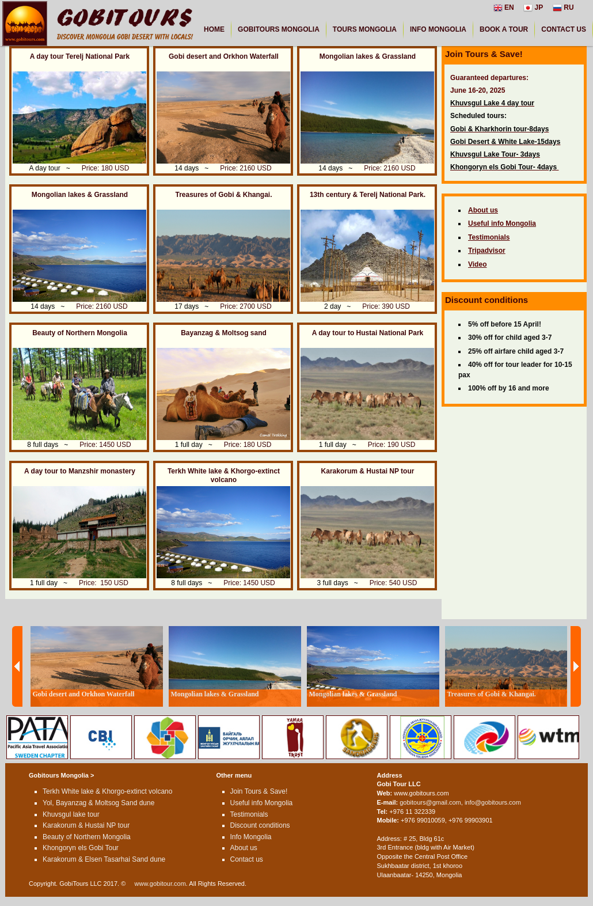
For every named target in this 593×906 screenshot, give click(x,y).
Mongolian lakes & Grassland (368, 56)
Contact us (246, 859)
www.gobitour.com (160, 883)
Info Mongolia (251, 837)
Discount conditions (260, 825)
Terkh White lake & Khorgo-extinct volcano (224, 475)
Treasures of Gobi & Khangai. (223, 195)
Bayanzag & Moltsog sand (224, 333)
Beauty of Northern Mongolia (79, 333)
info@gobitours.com (493, 802)
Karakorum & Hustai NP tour (368, 471)
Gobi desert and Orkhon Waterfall (224, 56)
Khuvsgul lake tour (71, 814)
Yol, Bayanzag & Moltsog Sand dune (98, 803)
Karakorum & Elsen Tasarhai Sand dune (104, 859)
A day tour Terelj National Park (80, 56)
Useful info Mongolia (261, 803)
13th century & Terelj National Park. (367, 195)
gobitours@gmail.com (430, 802)
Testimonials (249, 814)
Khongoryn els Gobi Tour (81, 848)
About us (243, 848)
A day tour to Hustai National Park (368, 333)
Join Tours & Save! (259, 791)
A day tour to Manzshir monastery (79, 471)
